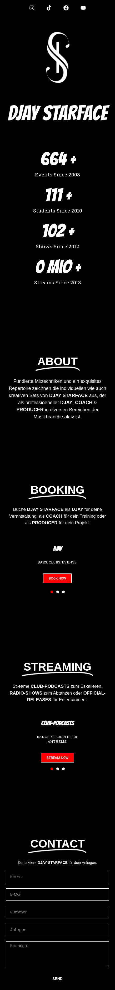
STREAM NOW (57, 758)
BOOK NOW (57, 578)
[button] (52, 592)
